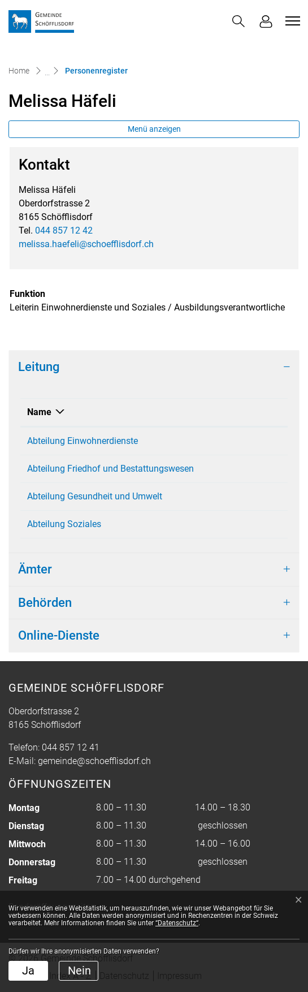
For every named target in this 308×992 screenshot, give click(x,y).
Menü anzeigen (154, 128)
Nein (79, 970)
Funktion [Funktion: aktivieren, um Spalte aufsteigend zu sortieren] (245, 412)
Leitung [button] (38, 367)
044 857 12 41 (70, 747)
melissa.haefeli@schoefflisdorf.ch (86, 244)
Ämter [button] (35, 569)
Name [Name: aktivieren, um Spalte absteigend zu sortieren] (39, 412)
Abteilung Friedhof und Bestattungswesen (110, 468)
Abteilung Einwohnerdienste (82, 440)
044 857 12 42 (64, 230)
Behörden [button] (45, 603)
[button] (238, 21)
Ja (28, 970)
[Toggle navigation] (291, 21)
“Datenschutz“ (176, 923)
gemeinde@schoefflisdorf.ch (94, 761)
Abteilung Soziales (64, 524)
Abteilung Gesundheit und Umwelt (94, 496)
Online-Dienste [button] (58, 635)
